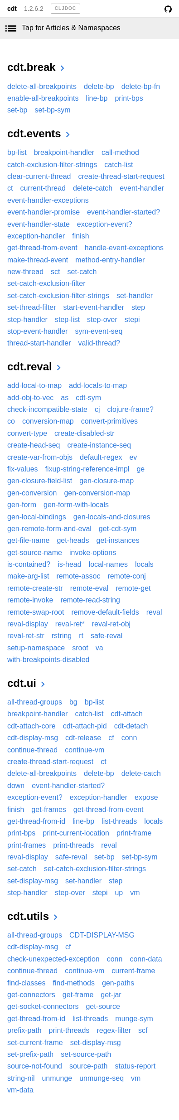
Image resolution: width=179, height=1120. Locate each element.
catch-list (118, 164)
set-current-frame (35, 1042)
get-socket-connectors (42, 1006)
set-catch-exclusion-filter (46, 283)
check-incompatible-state (47, 409)
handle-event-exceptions (124, 248)
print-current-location (76, 833)
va (99, 648)
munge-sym (134, 1018)
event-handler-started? (123, 212)
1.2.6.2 (34, 8)
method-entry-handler (110, 260)
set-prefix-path (30, 1054)
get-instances (118, 540)
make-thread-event (37, 260)
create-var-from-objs (40, 457)
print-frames (26, 845)
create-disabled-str (84, 433)
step (138, 307)
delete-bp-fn (140, 86)
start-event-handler (93, 307)
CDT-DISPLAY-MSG (102, 935)
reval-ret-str (25, 635)
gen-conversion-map (97, 493)
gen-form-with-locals (76, 505)
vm (135, 892)
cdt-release (83, 738)
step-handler (27, 319)
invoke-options (92, 552)
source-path (88, 1066)
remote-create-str (35, 588)
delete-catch (92, 188)
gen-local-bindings (36, 517)
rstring (62, 635)
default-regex (101, 457)
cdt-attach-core (31, 726)
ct (10, 188)
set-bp (17, 110)
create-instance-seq (99, 445)
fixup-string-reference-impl (87, 469)
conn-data (146, 959)
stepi (132, 319)
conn (129, 738)
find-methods (74, 983)
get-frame (78, 995)
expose (146, 797)
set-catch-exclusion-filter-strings (58, 295)
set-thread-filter (31, 307)
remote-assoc (78, 576)
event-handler (142, 188)
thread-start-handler (39, 343)
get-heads (73, 540)
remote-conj (126, 576)
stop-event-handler (37, 331)
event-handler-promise (43, 212)
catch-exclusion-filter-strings (52, 164)
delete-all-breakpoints (42, 86)
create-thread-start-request (121, 176)
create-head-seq (33, 445)
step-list (67, 319)
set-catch (82, 271)
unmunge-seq (101, 1078)
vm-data (20, 1090)
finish (80, 236)
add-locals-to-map (98, 385)
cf (111, 738)
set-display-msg (32, 881)
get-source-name (34, 552)
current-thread (43, 188)
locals (144, 564)
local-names (108, 564)
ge (140, 469)
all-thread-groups (34, 702)
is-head (69, 564)
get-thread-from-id (36, 821)
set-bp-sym (52, 110)
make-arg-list (28, 576)
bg (73, 702)
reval (154, 612)
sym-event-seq (98, 331)
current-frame (133, 971)
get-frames (48, 809)
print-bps (129, 98)
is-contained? (28, 564)
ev (133, 457)
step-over (102, 319)
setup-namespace (36, 648)
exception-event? (104, 224)
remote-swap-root (35, 612)
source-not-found (34, 1066)
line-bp (96, 98)
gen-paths (118, 983)
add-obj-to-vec (30, 397)
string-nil (20, 1078)
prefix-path (24, 1030)
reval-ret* (70, 624)
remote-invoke (30, 600)
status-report (135, 1066)
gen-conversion (32, 493)
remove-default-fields (105, 612)
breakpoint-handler (64, 152)
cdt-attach (127, 714)
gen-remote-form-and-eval (49, 528)
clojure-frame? (130, 409)
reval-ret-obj (111, 624)
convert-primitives (109, 421)
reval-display (27, 624)
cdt (12, 8)
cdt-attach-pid (85, 726)
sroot (80, 648)
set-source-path (86, 1054)
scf (142, 1030)
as (64, 397)
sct (55, 271)
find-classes (26, 983)
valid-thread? (99, 343)
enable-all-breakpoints (42, 98)
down (15, 785)
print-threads (73, 845)
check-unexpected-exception (53, 959)
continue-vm (84, 750)
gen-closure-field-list (39, 481)
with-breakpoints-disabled (48, 659)
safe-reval (106, 635)
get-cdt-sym (118, 528)
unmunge (57, 1078)
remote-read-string (90, 600)
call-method (120, 152)
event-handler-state (38, 224)
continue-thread (32, 750)
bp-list (17, 152)
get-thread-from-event (42, 248)
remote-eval (89, 588)
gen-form (21, 505)
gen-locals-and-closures (111, 517)
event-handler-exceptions (48, 200)
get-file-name (28, 540)
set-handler (134, 295)
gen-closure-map (106, 481)
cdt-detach (131, 726)
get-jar (111, 995)
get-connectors (31, 995)
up (119, 892)
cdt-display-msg (32, 738)
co (11, 421)
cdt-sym (88, 397)
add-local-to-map (34, 385)
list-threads (119, 821)
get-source (103, 1006)
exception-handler (36, 236)
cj (97, 409)
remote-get (133, 588)
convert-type (27, 433)
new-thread (25, 271)
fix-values (22, 469)
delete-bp (99, 86)
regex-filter (114, 1030)
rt (81, 635)
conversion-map (48, 421)
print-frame (133, 833)
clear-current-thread (39, 176)
